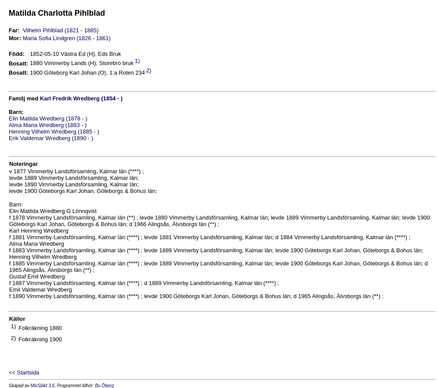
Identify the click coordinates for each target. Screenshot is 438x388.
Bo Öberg (104, 385)
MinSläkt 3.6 (42, 385)
